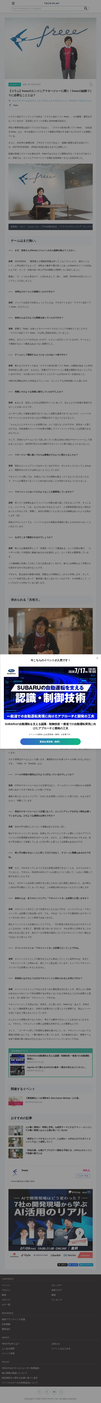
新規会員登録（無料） (50, 741)
